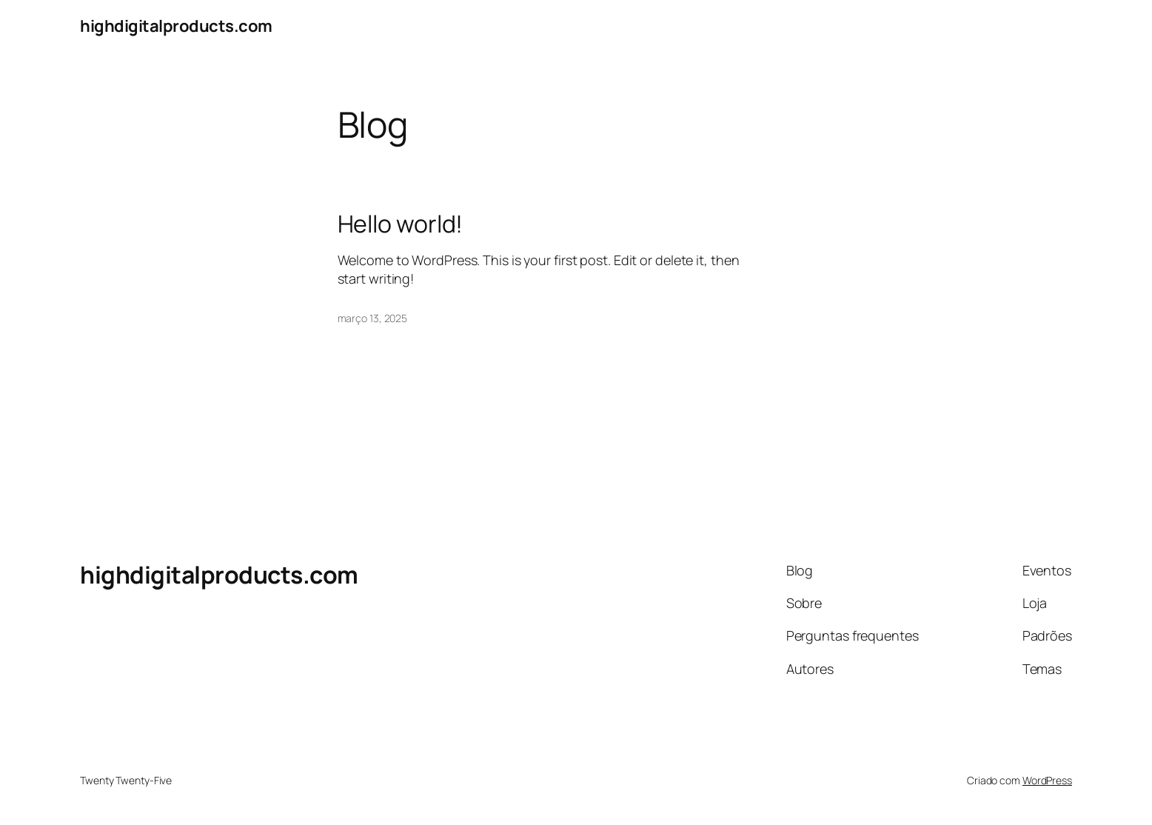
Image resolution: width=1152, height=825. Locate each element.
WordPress (1047, 780)
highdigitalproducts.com (176, 26)
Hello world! (400, 223)
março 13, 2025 (373, 318)
